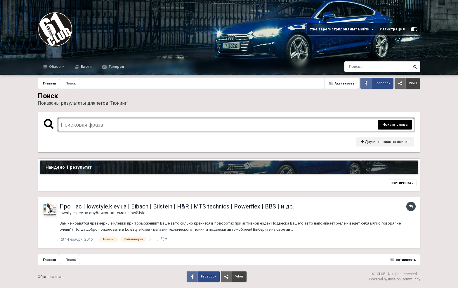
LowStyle (137, 213)
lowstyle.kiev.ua (74, 213)
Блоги (86, 66)
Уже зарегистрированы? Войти (342, 29)
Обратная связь (51, 277)
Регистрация (392, 29)
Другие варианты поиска (385, 141)
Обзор (55, 66)
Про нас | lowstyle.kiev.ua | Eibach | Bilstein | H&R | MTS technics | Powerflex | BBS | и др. (177, 206)
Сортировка (402, 183)
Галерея (116, 66)
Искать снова (394, 124)
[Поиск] (366, 66)
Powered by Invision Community (394, 279)
